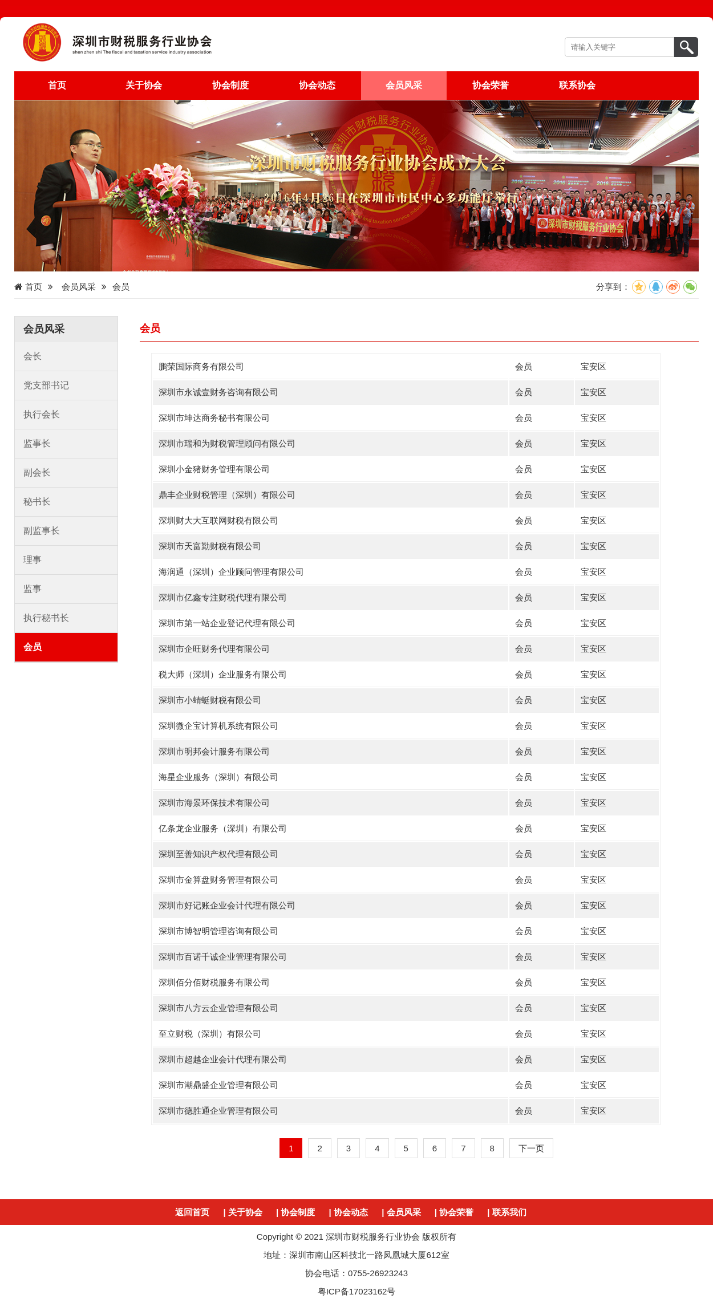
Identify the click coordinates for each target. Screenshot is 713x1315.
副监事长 (41, 530)
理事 (32, 560)
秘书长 (37, 501)
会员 (32, 647)
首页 (57, 85)
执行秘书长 (46, 618)
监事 (32, 589)
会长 (32, 356)
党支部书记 (46, 385)
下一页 (531, 1148)
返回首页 (192, 1212)
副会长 (37, 472)
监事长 (37, 443)
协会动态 (317, 85)
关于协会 (143, 85)
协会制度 (230, 85)
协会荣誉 (490, 85)
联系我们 (509, 1212)
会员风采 (404, 85)
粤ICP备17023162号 (357, 1291)
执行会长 (41, 414)
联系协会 (577, 85)
